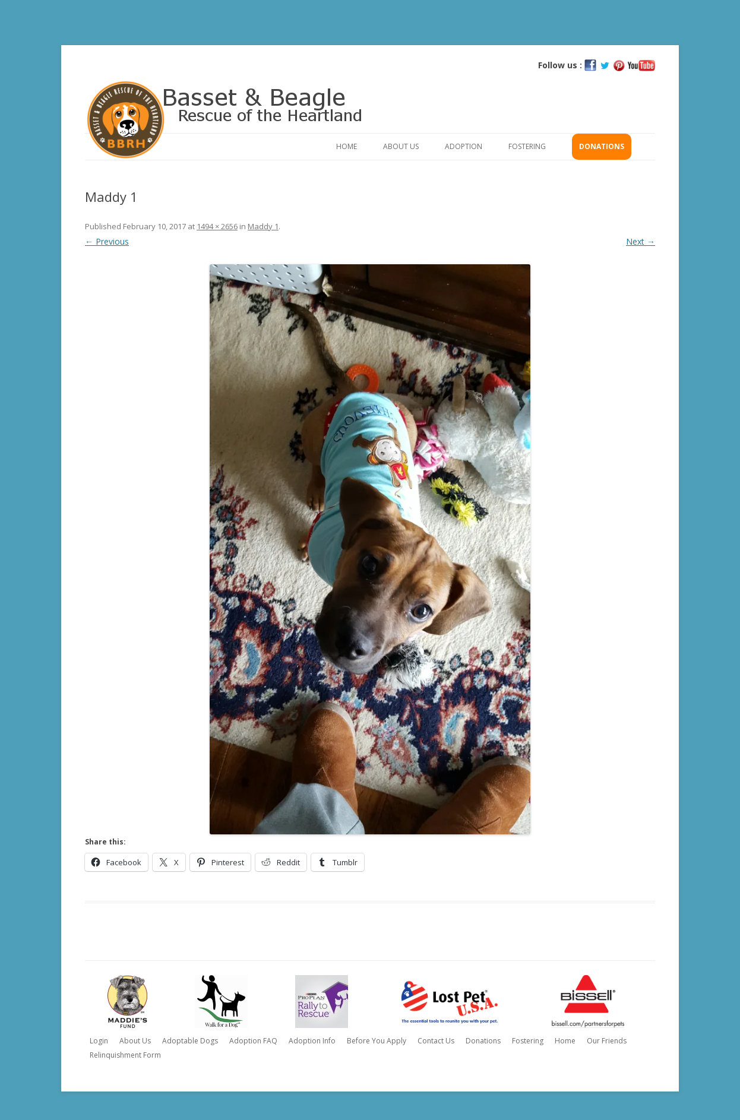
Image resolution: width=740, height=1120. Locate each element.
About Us (401, 146)
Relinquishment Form (125, 1055)
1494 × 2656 (217, 226)
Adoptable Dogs (190, 1041)
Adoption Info (312, 1041)
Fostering (527, 146)
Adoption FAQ (253, 1041)
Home (346, 146)
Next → (640, 241)
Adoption (463, 146)
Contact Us (436, 1041)
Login (99, 1041)
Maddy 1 (263, 226)
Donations (601, 146)
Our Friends (607, 1041)
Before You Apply (376, 1041)
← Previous (107, 241)
